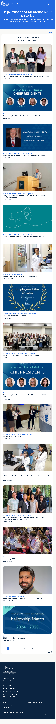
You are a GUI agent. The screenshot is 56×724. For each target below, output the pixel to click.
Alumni (5, 703)
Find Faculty (7, 708)
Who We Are (31, 705)
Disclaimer (19, 714)
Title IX (33, 714)
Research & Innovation (35, 703)
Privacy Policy (27, 714)
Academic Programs (9, 705)
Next (49, 652)
